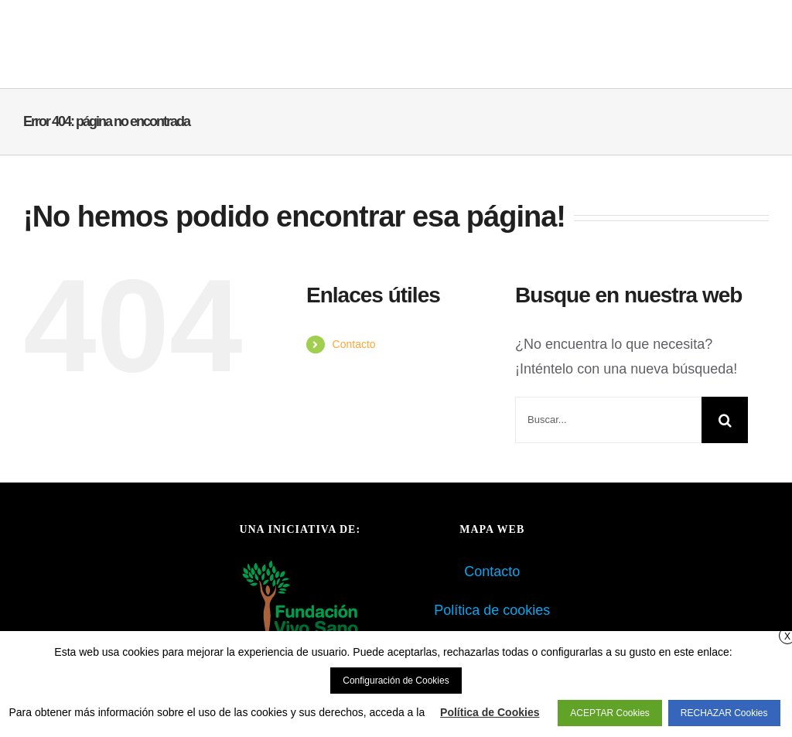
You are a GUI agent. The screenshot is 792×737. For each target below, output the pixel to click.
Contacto (354, 344)
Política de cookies (492, 610)
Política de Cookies (489, 712)
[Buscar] (725, 420)
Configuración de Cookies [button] (396, 680)
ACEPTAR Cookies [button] (609, 713)
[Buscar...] (608, 420)
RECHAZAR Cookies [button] (724, 713)
